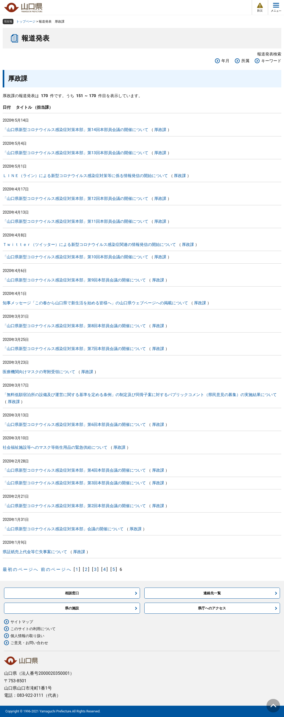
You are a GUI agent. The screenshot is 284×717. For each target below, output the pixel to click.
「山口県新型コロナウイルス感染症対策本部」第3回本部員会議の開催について (74, 483)
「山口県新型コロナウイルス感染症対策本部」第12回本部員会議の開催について (75, 198)
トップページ (25, 21)
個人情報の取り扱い (27, 636)
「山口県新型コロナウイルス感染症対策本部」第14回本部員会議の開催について (75, 129)
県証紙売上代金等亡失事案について (35, 551)
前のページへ (56, 569)
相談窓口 (72, 593)
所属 (245, 60)
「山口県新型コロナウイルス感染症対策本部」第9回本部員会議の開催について (74, 280)
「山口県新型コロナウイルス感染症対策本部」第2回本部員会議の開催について (74, 505)
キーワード (271, 60)
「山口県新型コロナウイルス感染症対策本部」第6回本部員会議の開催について (74, 424)
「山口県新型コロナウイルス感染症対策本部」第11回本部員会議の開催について (75, 221)
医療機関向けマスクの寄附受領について (39, 371)
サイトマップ (21, 622)
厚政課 (160, 129)
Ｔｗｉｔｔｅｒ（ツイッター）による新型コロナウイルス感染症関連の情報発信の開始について (89, 244)
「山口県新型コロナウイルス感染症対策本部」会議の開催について (63, 529)
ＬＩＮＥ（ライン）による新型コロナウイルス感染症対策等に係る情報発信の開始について (85, 175)
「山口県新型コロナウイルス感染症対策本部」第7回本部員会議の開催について (74, 348)
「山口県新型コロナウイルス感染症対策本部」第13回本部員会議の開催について (75, 152)
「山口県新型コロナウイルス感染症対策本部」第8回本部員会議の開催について (74, 325)
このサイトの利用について (33, 629)
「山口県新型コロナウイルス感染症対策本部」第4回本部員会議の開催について (74, 470)
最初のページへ (21, 569)
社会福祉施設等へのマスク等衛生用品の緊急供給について (55, 447)
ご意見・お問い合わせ (29, 643)
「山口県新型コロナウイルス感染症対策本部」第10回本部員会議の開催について (75, 257)
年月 (225, 60)
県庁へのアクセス (212, 608)
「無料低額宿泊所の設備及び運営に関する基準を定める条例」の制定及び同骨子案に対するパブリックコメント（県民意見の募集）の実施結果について (140, 394)
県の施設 (72, 608)
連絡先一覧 (212, 593)
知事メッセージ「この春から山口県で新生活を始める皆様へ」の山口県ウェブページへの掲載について (95, 303)
